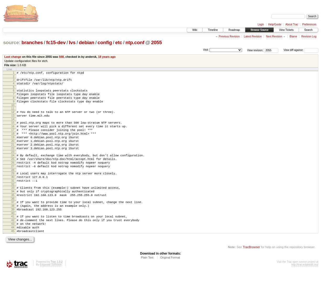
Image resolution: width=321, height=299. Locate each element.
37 (12, 223)
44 (12, 253)
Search (308, 29)
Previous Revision (229, 36)
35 (12, 215)
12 (12, 117)
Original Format (170, 284)
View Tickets (286, 29)
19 (12, 147)
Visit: (206, 49)
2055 (156, 42)
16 (12, 134)
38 (12, 227)
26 (12, 177)
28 (12, 186)
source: (11, 42)
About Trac (291, 24)
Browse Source (259, 29)
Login (261, 24)
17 (12, 138)
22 (12, 160)
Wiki (194, 29)
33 (12, 206)
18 (12, 143)
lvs (72, 42)
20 (12, 151)
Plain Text (147, 284)
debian (86, 42)
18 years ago (107, 56)
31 (12, 198)
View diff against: (301, 50)
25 (12, 173)
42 (12, 244)
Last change (12, 56)
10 (12, 110)
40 (12, 236)
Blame (293, 36)
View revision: (255, 50)
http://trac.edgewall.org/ (304, 292)
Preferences (309, 24)
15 (12, 129)
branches (32, 42)
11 (12, 114)
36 (12, 219)
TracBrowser (251, 274)
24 (12, 168)
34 (12, 210)
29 (12, 189)
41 (12, 240)
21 (12, 156)
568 (61, 56)
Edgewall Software (51, 292)
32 (12, 203)
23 (12, 165)
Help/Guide (274, 24)
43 (12, 248)
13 (12, 121)
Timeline (213, 29)
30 (12, 194)
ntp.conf (134, 42)
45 (12, 257)
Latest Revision (253, 36)
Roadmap (234, 29)
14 (12, 126)
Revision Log (309, 36)
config (105, 42)
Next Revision (274, 36)
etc (118, 42)
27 (12, 181)
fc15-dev (55, 42)
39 (12, 232)
